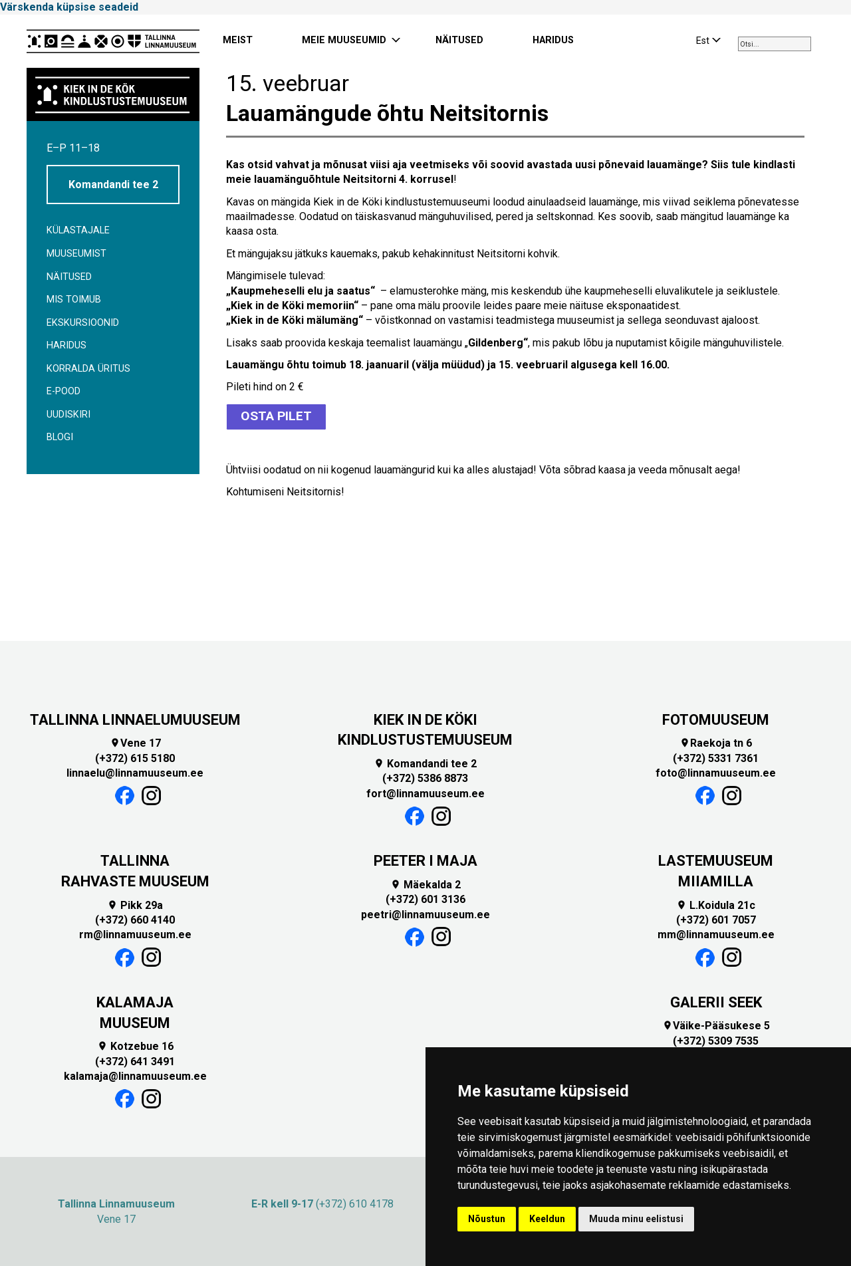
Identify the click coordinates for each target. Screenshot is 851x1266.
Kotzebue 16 (135, 1045)
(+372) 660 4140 (135, 918)
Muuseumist (76, 253)
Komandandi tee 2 (113, 184)
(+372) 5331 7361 (716, 756)
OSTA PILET (276, 415)
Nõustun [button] (486, 1218)
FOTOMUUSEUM (715, 717)
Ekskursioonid (83, 322)
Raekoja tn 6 (715, 741)
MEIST (238, 40)
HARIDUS (553, 40)
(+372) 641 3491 (135, 1059)
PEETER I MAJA (425, 859)
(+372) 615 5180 (135, 756)
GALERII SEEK (716, 1000)
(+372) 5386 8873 (425, 777)
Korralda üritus (88, 368)
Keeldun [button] (547, 1218)
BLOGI (60, 437)
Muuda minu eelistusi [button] (636, 1218)
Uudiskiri (68, 414)
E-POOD (63, 391)
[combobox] (774, 44)
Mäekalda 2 (425, 882)
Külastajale (78, 230)
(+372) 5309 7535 (716, 1039)
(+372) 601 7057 (716, 918)
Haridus (66, 345)
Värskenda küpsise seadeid (69, 7)
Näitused (69, 277)
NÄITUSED (459, 40)
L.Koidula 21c (715, 903)
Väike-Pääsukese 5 (716, 1024)
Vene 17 (135, 741)
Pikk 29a (135, 903)
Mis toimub (74, 299)
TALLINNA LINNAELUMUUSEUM (135, 717)
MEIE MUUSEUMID (344, 40)
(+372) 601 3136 (425, 898)
